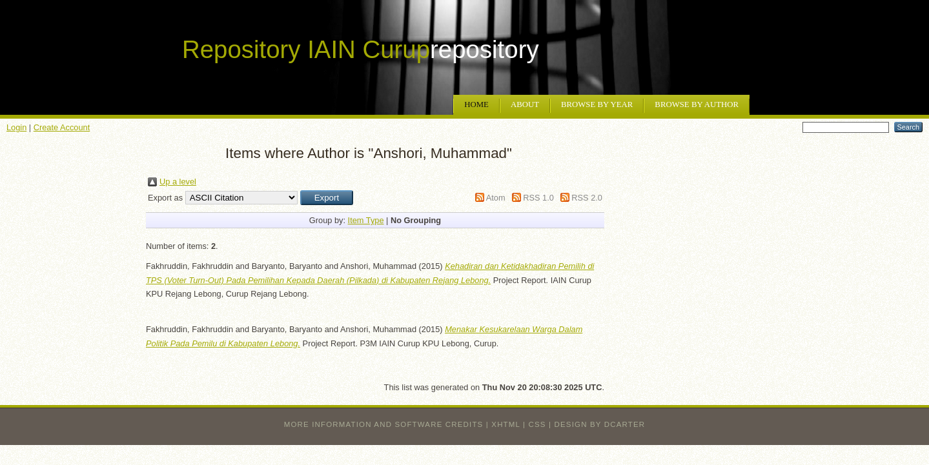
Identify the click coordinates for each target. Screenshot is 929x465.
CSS (537, 424)
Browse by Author (697, 104)
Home (476, 104)
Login (16, 127)
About (525, 104)
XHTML (505, 424)
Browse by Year (597, 104)
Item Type (366, 220)
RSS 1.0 (538, 198)
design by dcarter (600, 424)
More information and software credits (384, 424)
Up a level (177, 181)
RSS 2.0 (586, 198)
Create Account (62, 127)
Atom (495, 198)
